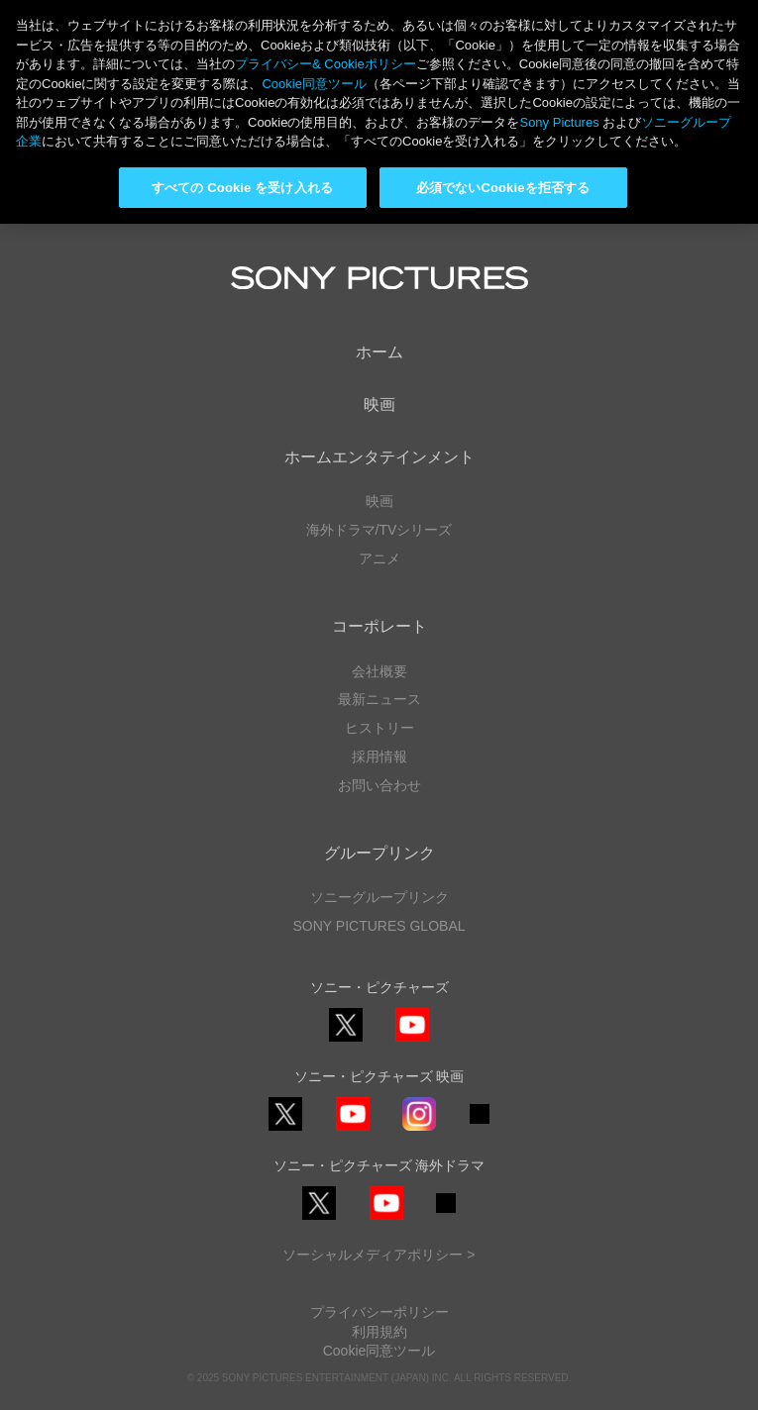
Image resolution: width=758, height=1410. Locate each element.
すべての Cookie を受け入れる (242, 187)
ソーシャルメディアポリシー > (378, 1254)
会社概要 (379, 671)
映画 (379, 404)
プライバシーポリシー (379, 1312)
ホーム (379, 352)
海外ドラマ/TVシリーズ (379, 530)
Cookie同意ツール (379, 1351)
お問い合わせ (379, 785)
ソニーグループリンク (379, 897)
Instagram (419, 1130)
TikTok (479, 1123)
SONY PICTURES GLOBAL (378, 926)
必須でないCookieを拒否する (503, 187)
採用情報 (379, 756)
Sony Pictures (558, 122)
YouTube (412, 1041)
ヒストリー (379, 728)
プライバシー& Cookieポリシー (325, 63)
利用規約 (379, 1332)
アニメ (379, 558)
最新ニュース (379, 699)
